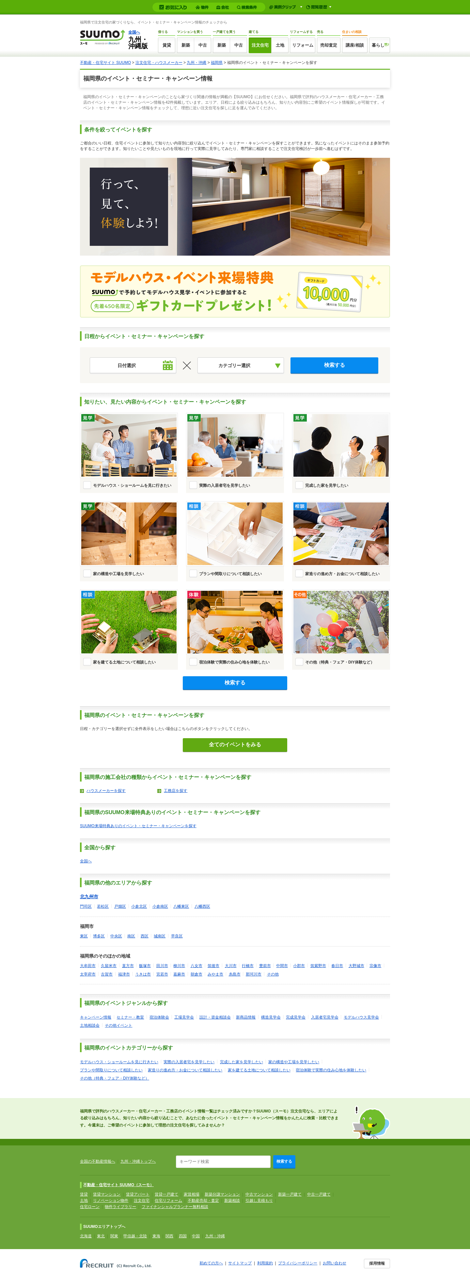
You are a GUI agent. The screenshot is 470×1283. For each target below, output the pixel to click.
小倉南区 (160, 906)
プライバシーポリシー (297, 1263)
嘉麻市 (179, 974)
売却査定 (328, 45)
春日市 (337, 965)
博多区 (99, 936)
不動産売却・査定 (203, 1200)
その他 (273, 974)
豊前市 (265, 965)
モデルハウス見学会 (361, 1017)
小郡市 (299, 965)
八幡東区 (181, 906)
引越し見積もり (259, 1200)
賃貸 (167, 45)
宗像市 (375, 965)
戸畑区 (120, 906)
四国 (183, 1236)
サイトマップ (240, 1263)
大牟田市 (88, 965)
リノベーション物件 (110, 1200)
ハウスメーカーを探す (106, 790)
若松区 (103, 906)
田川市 (162, 965)
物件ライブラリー (120, 1206)
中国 (196, 1236)
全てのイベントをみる (235, 744)
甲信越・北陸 (135, 1236)
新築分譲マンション (222, 1194)
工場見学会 (184, 1017)
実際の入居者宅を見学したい (224, 485)
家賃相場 (191, 1194)
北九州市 (89, 896)
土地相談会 (90, 1025)
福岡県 (217, 62)
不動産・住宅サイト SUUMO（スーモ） (118, 1185)
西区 (145, 936)
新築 (185, 45)
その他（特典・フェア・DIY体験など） (339, 662)
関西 (169, 1236)
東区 (84, 936)
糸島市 (235, 974)
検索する (284, 1161)
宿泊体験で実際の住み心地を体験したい (234, 662)
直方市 (128, 965)
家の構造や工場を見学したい (118, 574)
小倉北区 (139, 906)
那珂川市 (253, 974)
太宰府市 (88, 974)
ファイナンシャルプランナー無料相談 (175, 1206)
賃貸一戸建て (166, 1194)
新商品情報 (246, 1017)
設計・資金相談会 (215, 1017)
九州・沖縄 (196, 62)
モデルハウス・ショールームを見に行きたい (132, 485)
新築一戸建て (290, 1194)
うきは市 (143, 974)
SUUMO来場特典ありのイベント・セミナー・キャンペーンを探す (138, 826)
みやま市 (215, 974)
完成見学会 (296, 1017)
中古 (202, 45)
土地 (280, 45)
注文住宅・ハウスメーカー (158, 62)
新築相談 (232, 1200)
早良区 (177, 936)
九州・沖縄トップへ (138, 1161)
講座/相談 (355, 45)
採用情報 (377, 1263)
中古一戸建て (319, 1194)
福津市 (124, 974)
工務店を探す (175, 790)
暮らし (378, 45)
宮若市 (162, 974)
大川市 (231, 965)
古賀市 (107, 974)
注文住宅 (260, 45)
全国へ (134, 32)
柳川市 (179, 965)
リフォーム (302, 45)
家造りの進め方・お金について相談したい (342, 574)
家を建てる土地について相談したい (124, 662)
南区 (131, 936)
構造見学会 (271, 1017)
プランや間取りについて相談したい (230, 574)
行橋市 (248, 965)
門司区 (86, 906)
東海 (156, 1236)
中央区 (116, 936)
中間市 (282, 965)
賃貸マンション (106, 1194)
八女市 (196, 965)
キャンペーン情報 (95, 1017)
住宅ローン (90, 1206)
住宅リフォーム (168, 1200)
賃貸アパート (137, 1194)
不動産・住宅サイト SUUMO (105, 62)
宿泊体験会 (159, 1017)
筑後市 (213, 965)
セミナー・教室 (130, 1017)
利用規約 (265, 1263)
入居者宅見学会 (324, 1017)
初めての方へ (211, 1263)
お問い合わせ (334, 1263)
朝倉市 (196, 974)
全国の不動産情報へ (97, 1161)
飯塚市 (145, 965)
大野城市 (356, 965)
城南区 (159, 936)
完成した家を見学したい (326, 485)
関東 (114, 1236)
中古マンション (259, 1194)
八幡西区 (202, 906)
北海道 (86, 1236)
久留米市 (109, 965)
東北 (101, 1236)
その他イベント (118, 1025)
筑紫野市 (318, 965)
